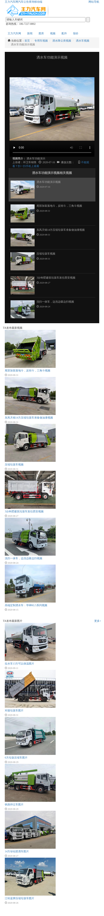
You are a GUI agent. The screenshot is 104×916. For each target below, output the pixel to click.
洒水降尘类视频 (61, 40)
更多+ (97, 621)
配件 (64, 33)
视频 (52, 33)
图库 (41, 33)
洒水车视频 (82, 40)
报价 (75, 33)
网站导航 (94, 1)
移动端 (38, 1)
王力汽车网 (11, 1)
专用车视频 (41, 40)
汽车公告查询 (26, 1)
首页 (27, 40)
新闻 (29, 33)
